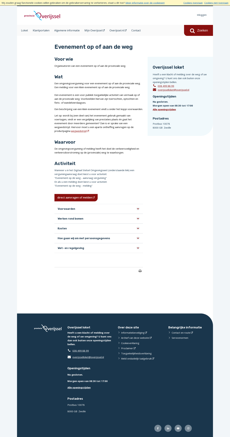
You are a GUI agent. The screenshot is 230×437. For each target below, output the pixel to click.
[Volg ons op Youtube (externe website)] (178, 428)
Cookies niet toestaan (216, 2)
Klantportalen (41, 30)
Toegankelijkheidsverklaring (136, 353)
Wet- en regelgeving (71, 248)
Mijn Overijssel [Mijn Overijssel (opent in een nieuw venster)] (93, 30)
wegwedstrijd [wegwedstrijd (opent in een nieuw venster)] (78, 131)
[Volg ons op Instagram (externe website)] (188, 428)
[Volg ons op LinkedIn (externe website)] (168, 428)
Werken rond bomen (70, 218)
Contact (136, 30)
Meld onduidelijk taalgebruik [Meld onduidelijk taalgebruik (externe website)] (136, 358)
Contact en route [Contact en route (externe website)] (181, 332)
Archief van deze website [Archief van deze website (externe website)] (135, 337)
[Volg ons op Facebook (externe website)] (157, 428)
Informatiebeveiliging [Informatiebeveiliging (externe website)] (132, 332)
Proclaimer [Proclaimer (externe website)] (127, 348)
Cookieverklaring (130, 343)
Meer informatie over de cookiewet (145, 2)
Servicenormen (180, 337)
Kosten (62, 228)
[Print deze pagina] (140, 271)
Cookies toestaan (193, 2)
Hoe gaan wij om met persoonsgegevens (84, 238)
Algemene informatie (67, 30)
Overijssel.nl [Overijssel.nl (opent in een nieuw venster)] (117, 30)
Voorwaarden (66, 208)
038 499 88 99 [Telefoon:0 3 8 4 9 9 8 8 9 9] (166, 85)
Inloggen (202, 14)
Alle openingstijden (164, 109)
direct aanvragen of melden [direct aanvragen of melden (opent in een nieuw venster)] (74, 197)
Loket (24, 30)
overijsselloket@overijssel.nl (171, 89)
